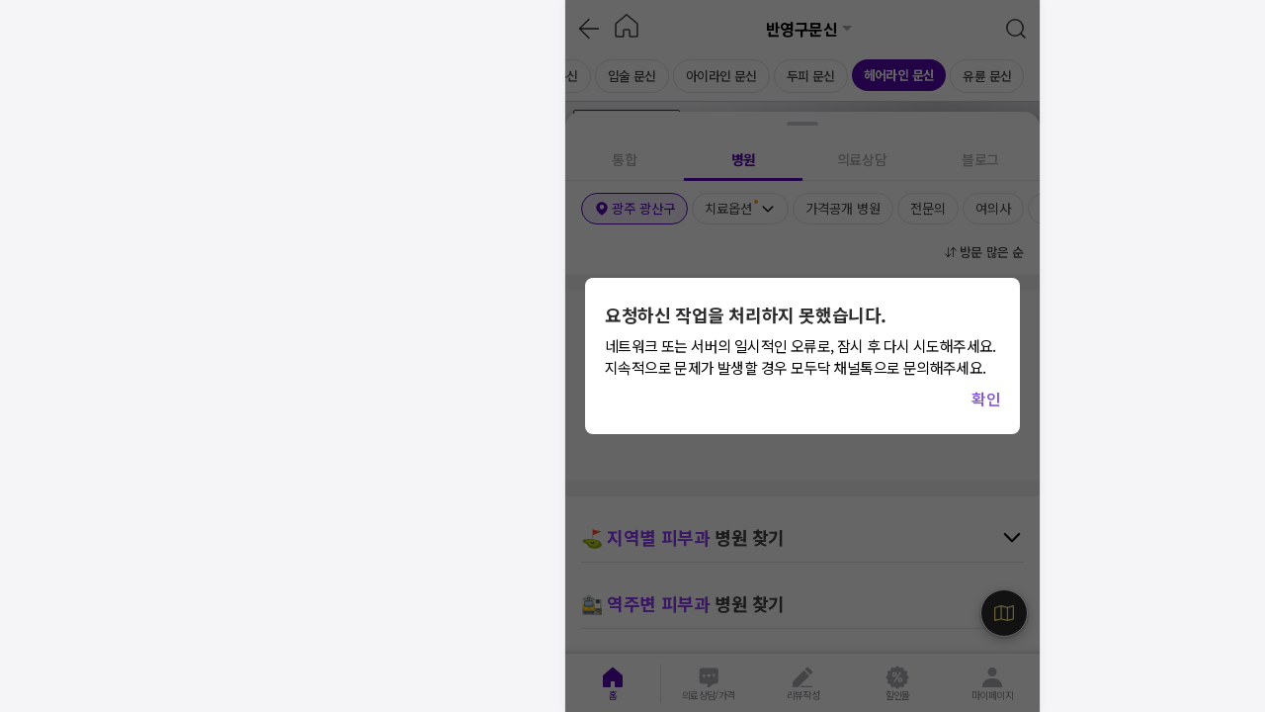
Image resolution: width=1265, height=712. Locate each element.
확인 (985, 398)
